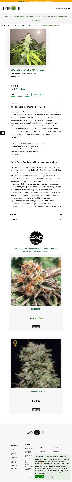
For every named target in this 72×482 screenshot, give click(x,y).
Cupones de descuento (28, 451)
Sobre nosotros (13, 450)
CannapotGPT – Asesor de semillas (29, 468)
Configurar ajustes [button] (51, 477)
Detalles (36, 214)
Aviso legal (14, 465)
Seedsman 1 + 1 (23, 1)
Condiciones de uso (28, 463)
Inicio (3, 25)
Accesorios (36, 20)
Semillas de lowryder (27, 16)
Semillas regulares (61, 16)
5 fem (21, 76)
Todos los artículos (13, 462)
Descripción (36, 103)
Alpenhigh (56, 451)
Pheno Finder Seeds (33, 25)
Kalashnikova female (36, 392)
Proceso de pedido (42, 452)
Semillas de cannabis (11, 16)
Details (36, 327)
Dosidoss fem (36, 309)
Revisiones (36, 219)
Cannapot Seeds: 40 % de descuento (42, 1)
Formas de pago (14, 458)
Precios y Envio (13, 454)
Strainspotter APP (28, 455)
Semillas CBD (48, 16)
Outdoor (40, 16)
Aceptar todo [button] (39, 477)
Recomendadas (29, 448)
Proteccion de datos (29, 459)
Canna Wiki (14, 468)
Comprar (37, 95)
